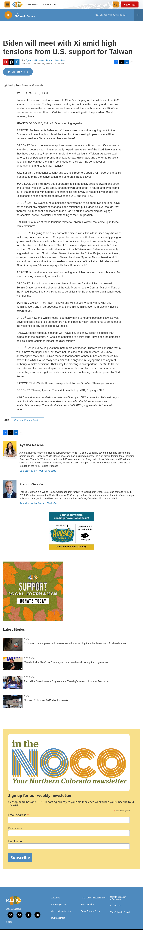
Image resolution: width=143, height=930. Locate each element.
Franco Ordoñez (55, 60)
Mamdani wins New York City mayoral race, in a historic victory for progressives (66, 662)
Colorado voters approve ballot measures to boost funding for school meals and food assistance (75, 643)
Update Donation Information (118, 898)
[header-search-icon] (116, 4)
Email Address (18, 814)
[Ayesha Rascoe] (9, 450)
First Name (15, 828)
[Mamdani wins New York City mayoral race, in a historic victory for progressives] (12, 663)
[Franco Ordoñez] (9, 489)
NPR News (29, 658)
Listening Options (59, 904)
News (27, 639)
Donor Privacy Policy (90, 911)
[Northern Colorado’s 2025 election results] (12, 701)
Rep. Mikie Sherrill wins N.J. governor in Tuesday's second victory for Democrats (67, 681)
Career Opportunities (61, 911)
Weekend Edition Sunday (27, 420)
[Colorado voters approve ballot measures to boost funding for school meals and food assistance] (12, 644)
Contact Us (115, 905)
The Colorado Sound (120, 912)
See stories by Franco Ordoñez (38, 503)
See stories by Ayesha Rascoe (37, 470)
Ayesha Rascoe (35, 60)
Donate (131, 4)
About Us (55, 898)
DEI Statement (58, 918)
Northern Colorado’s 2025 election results (46, 700)
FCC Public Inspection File (93, 898)
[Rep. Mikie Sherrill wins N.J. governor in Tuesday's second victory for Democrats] (12, 682)
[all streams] (138, 15)
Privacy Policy (87, 904)
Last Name (15, 841)
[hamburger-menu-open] (7, 4)
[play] (8, 15)
